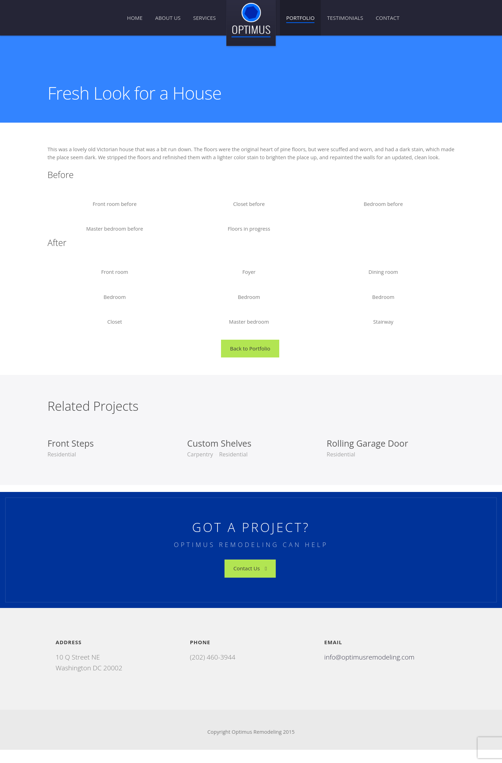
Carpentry (201, 466)
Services (204, 17)
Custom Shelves (221, 455)
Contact (388, 17)
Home (135, 17)
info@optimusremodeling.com (369, 669)
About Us (168, 17)
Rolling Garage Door (365, 455)
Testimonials (345, 17)
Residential (66, 466)
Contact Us (250, 580)
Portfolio (300, 17)
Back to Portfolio (250, 360)
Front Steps (75, 455)
